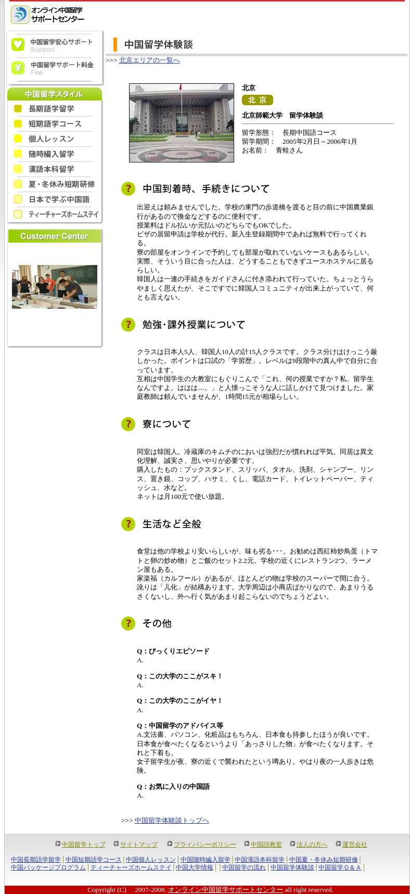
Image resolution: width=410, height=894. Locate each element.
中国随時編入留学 (205, 859)
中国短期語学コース (94, 859)
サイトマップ (139, 844)
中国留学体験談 (292, 867)
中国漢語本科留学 (260, 859)
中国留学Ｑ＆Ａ (340, 867)
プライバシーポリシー (205, 844)
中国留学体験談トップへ (172, 820)
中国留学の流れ (244, 867)
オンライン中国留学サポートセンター (225, 889)
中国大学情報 (194, 867)
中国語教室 (266, 844)
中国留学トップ (84, 844)
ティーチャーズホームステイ (131, 867)
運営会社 (354, 844)
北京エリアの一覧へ (149, 60)
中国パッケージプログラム (48, 867)
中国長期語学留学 (36, 859)
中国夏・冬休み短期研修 (323, 859)
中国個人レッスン (151, 859)
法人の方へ (312, 844)
